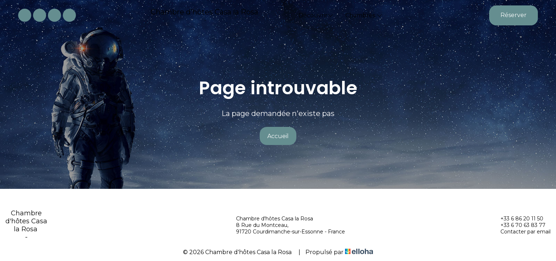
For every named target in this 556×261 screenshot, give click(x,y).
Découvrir (316, 15)
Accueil (278, 136)
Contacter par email (521, 231)
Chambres (363, 15)
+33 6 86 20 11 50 (517, 218)
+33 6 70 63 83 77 (518, 225)
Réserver (513, 15)
